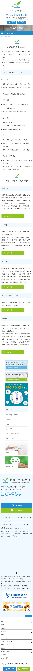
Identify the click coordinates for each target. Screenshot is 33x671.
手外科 (8, 424)
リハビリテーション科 (12, 433)
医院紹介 (3, 648)
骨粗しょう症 (10, 438)
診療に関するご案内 (12, 415)
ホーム (2, 621)
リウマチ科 (9, 429)
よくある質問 (4, 658)
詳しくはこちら (7, 216)
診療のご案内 (4, 628)
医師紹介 (3, 625)
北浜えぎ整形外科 (15, 663)
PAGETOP (28, 615)
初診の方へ (4, 654)
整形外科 (8, 419)
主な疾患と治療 (5, 651)
